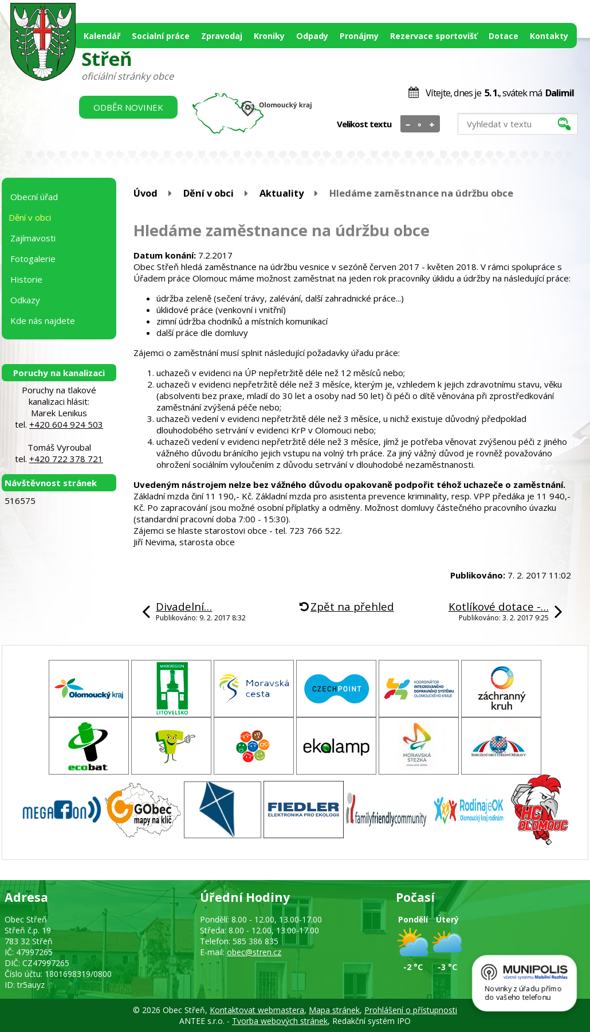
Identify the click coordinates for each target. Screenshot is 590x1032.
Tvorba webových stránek (280, 1020)
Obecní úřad (34, 196)
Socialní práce (161, 35)
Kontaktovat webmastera (257, 1009)
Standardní (420, 124)
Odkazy (25, 300)
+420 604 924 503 (66, 424)
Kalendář (102, 35)
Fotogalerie (33, 258)
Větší (432, 124)
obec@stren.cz (254, 952)
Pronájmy (359, 35)
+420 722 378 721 (66, 458)
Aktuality (281, 193)
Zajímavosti (33, 238)
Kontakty (549, 35)
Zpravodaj (221, 35)
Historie (26, 279)
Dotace (503, 35)
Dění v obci (208, 193)
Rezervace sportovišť (433, 35)
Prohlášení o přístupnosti (410, 1009)
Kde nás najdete (42, 320)
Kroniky (269, 35)
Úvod (145, 193)
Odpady (312, 35)
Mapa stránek (334, 1009)
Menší (408, 124)
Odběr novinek (128, 107)
